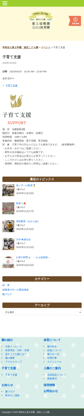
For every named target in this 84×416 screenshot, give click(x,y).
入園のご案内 (52, 368)
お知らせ (7, 385)
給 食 (6, 285)
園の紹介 (7, 340)
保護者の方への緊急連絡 (15, 289)
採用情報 (49, 385)
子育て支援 (12, 85)
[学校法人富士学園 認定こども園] (42, 20)
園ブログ (21, 189)
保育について (52, 340)
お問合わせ (51, 391)
